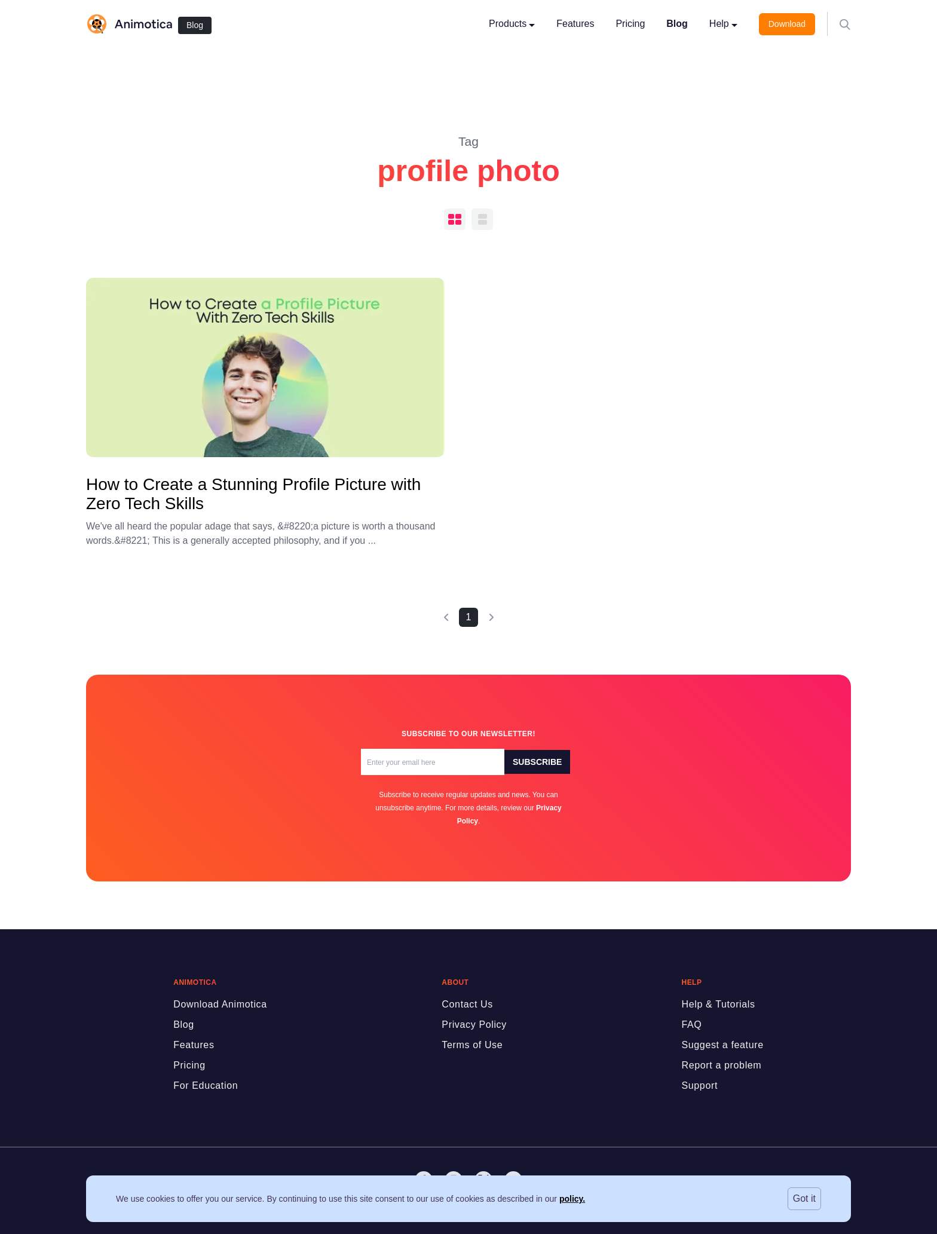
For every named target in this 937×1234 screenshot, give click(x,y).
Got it (804, 1198)
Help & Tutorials (718, 1004)
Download (787, 24)
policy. (572, 1199)
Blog (194, 25)
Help (723, 24)
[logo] (129, 24)
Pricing (630, 24)
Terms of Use (472, 1045)
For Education (205, 1085)
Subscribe (537, 762)
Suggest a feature (722, 1045)
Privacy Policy (474, 1024)
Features (575, 24)
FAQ (691, 1024)
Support (699, 1085)
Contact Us (467, 1004)
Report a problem (721, 1065)
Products (512, 24)
